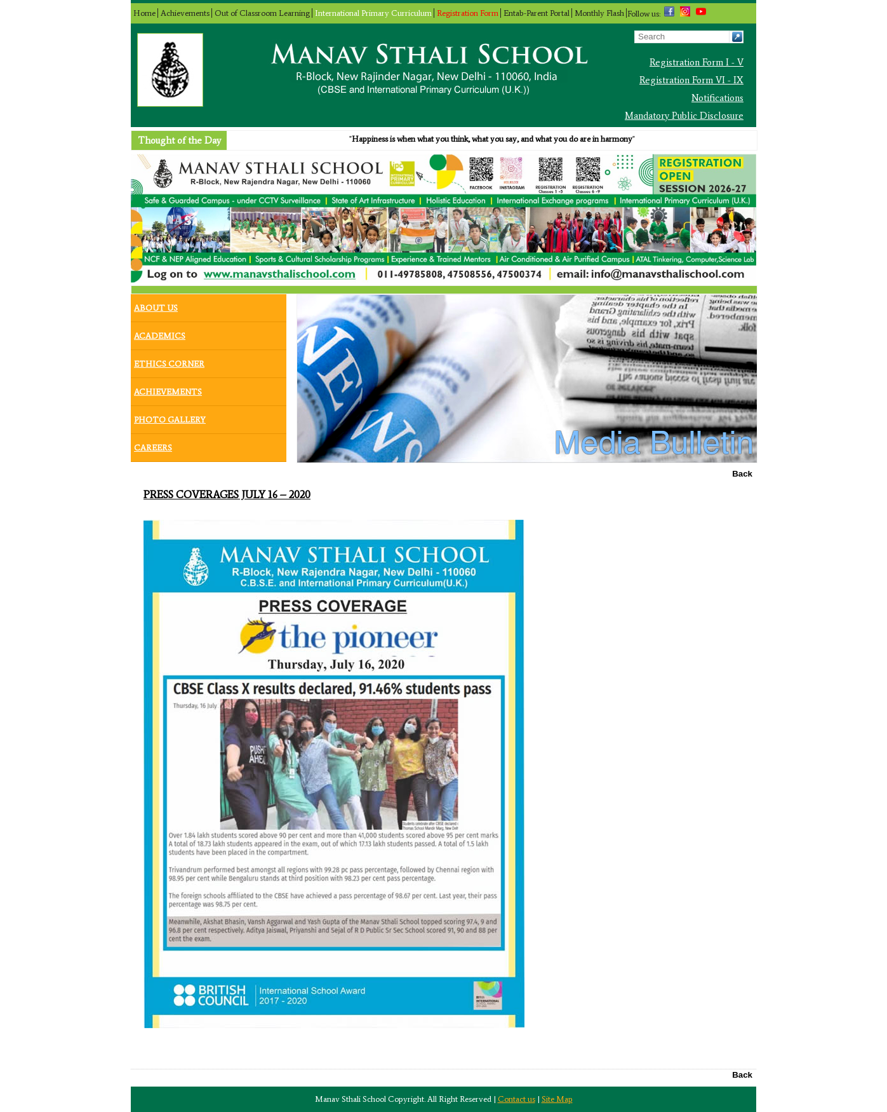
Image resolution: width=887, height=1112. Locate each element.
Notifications (717, 98)
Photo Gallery (170, 417)
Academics (159, 333)
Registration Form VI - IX (691, 80)
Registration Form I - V (697, 62)
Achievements (185, 13)
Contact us (516, 1099)
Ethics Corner (169, 361)
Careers (153, 445)
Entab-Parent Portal (537, 13)
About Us (156, 305)
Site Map (557, 1099)
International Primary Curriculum (373, 13)
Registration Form (467, 13)
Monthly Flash (599, 13)
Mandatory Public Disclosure (684, 115)
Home (144, 13)
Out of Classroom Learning (262, 13)
